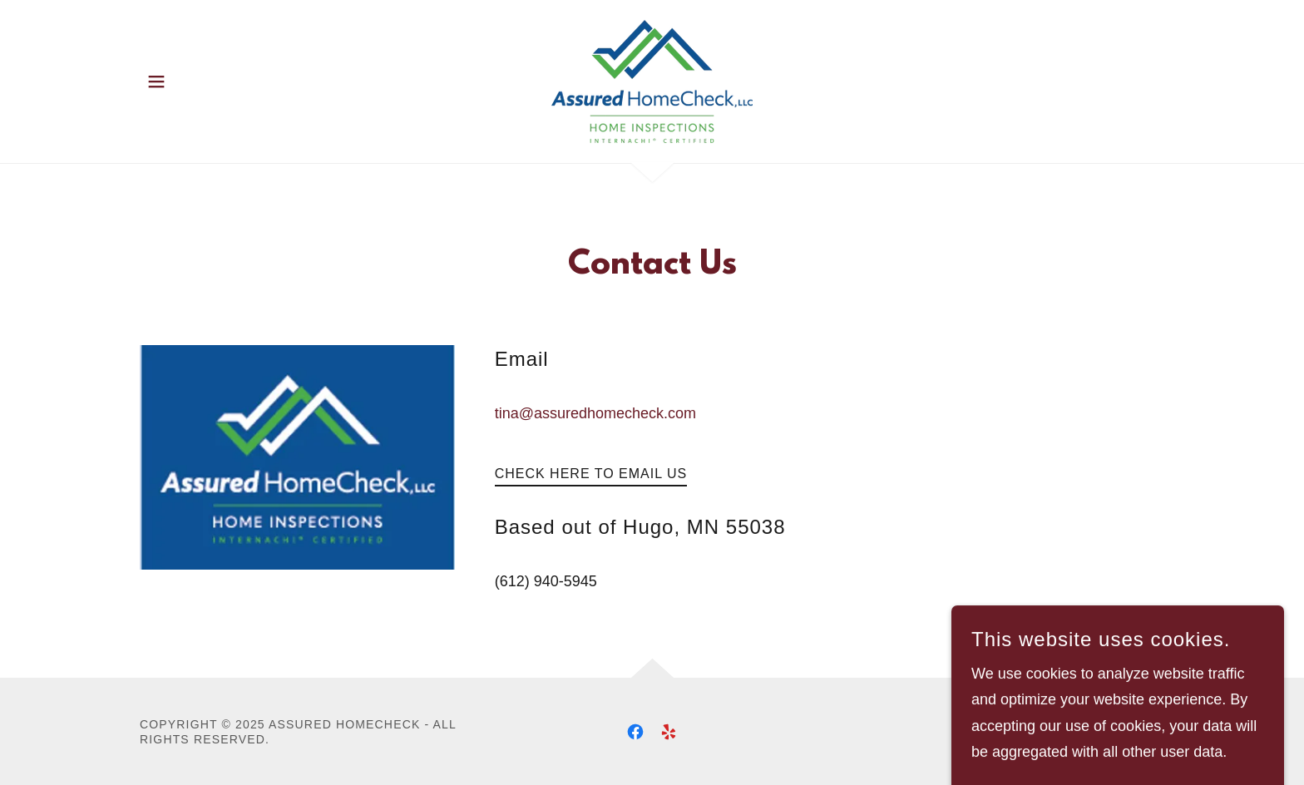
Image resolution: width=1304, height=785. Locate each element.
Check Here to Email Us (591, 474)
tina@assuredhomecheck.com (595, 413)
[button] (156, 81)
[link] (652, 80)
